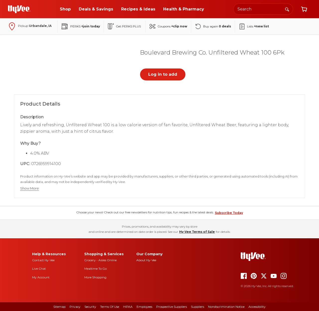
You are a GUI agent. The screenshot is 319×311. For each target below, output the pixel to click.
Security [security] (90, 307)
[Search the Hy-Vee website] (263, 9)
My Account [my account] (41, 277)
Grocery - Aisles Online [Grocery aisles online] (100, 260)
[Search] (287, 9)
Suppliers (197, 307)
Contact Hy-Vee (43, 260)
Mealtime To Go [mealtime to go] (95, 268)
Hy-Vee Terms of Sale (197, 232)
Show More (29, 188)
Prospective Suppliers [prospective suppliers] (171, 307)
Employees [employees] (144, 307)
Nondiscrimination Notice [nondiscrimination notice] (226, 307)
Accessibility (257, 307)
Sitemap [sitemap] (59, 307)
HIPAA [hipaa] (128, 307)
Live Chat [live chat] (39, 268)
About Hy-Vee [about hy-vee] (146, 260)
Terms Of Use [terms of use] (109, 307)
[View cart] (304, 9)
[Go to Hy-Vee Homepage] (19, 9)
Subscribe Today (229, 213)
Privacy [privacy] (75, 307)
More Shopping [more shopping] (95, 277)
